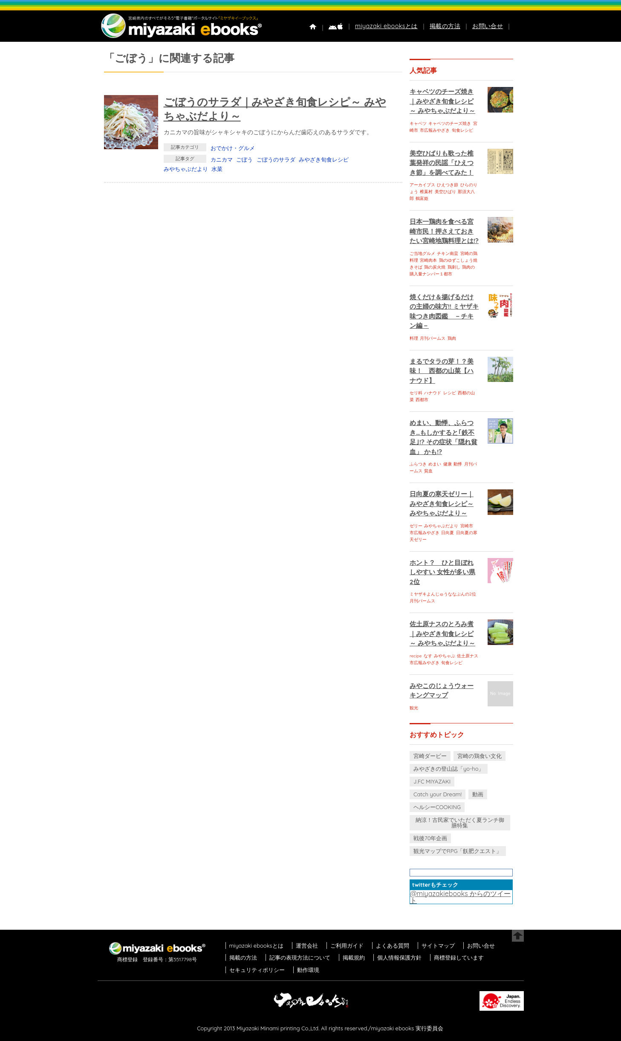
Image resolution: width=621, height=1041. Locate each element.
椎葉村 (426, 191)
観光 (414, 708)
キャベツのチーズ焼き (449, 123)
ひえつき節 (447, 185)
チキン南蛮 (447, 253)
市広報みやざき (435, 130)
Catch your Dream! (437, 794)
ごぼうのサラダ (276, 159)
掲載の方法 (445, 26)
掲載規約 (354, 957)
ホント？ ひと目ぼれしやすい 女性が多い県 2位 (442, 572)
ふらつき (418, 464)
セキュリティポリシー (257, 969)
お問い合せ (487, 26)
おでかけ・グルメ (233, 148)
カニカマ (222, 159)
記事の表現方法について (299, 957)
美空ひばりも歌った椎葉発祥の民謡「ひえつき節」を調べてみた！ (442, 162)
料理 (414, 338)
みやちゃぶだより (186, 168)
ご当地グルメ (422, 253)
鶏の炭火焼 (434, 267)
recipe (416, 656)
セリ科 (416, 393)
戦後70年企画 (430, 838)
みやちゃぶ (444, 656)
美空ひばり (445, 191)
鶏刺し (454, 267)
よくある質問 (392, 945)
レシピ (449, 393)
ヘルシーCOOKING (437, 807)
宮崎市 (466, 526)
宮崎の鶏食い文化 (479, 755)
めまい (434, 464)
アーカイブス (422, 185)
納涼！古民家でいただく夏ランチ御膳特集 (460, 822)
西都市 (422, 399)
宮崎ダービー (430, 755)
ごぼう (244, 159)
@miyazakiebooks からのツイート (460, 897)
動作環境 (308, 969)
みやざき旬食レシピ (324, 159)
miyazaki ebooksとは (386, 26)
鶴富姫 (422, 198)
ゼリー (416, 526)
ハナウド (432, 393)
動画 (477, 794)
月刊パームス (432, 338)
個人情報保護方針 (399, 957)
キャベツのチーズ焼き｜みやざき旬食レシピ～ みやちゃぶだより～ (442, 101)
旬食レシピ (462, 130)
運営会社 (307, 945)
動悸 (457, 464)
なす (428, 656)
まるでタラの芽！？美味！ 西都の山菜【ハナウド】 (442, 371)
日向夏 (447, 532)
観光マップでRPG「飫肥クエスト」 (457, 850)
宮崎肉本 (428, 260)
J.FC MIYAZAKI (432, 781)
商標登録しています (459, 957)
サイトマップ (438, 945)
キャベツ (418, 123)
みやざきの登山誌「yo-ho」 (448, 768)
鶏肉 (452, 338)
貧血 (428, 471)
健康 (447, 464)
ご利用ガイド (347, 945)
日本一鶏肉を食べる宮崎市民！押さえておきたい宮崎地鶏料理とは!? (444, 231)
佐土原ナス (467, 656)
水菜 (216, 168)
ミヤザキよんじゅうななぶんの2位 (443, 594)
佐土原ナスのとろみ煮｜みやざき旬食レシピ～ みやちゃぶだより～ (442, 633)
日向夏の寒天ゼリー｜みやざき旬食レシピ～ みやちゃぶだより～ (442, 503)
